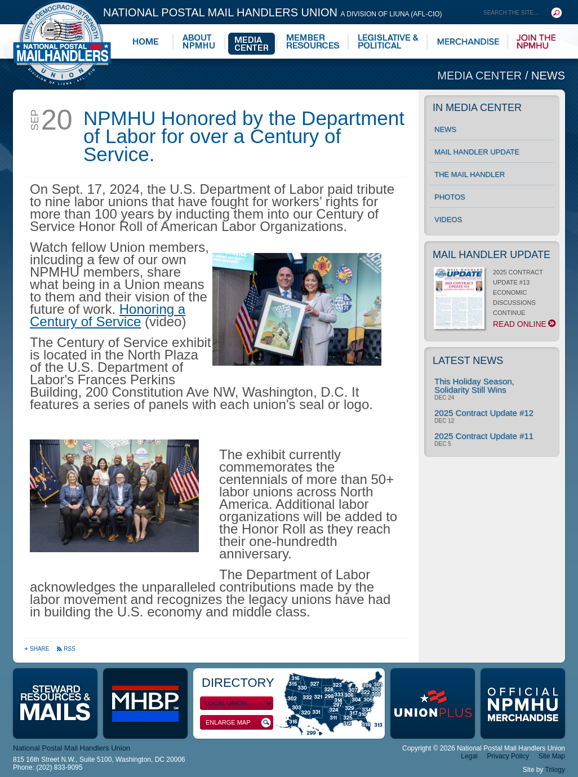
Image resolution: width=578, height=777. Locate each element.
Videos (448, 219)
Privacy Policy (508, 756)
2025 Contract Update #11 (483, 436)
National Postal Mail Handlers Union (272, 12)
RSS (65, 649)
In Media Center (477, 107)
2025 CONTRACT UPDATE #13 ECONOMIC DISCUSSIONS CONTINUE (494, 298)
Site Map (552, 756)
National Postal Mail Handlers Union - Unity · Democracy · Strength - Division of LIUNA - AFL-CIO (62, 42)
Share (37, 649)
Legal (469, 756)
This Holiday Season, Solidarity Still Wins (474, 385)
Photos (449, 197)
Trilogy (555, 770)
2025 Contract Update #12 (483, 413)
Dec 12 (444, 421)
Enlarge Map (238, 722)
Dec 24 (444, 398)
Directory (238, 683)
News (548, 75)
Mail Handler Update (476, 152)
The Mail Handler (469, 174)
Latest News (468, 360)
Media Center (481, 75)
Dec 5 (442, 444)
